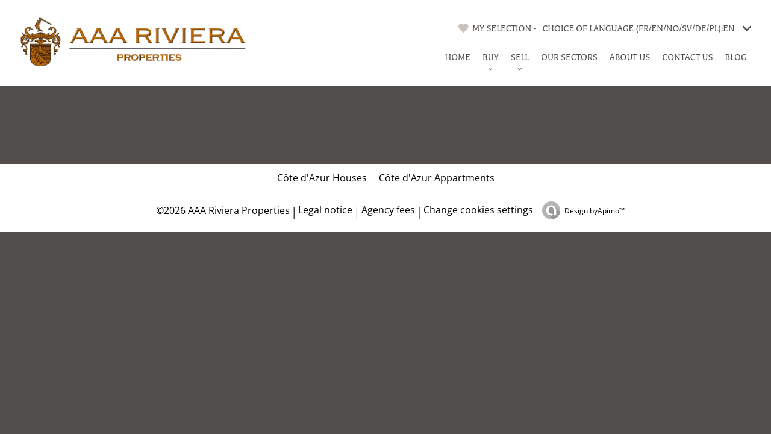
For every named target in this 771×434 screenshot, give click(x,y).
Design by (594, 210)
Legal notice (325, 209)
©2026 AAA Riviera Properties (222, 210)
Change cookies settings (478, 209)
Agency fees (388, 209)
